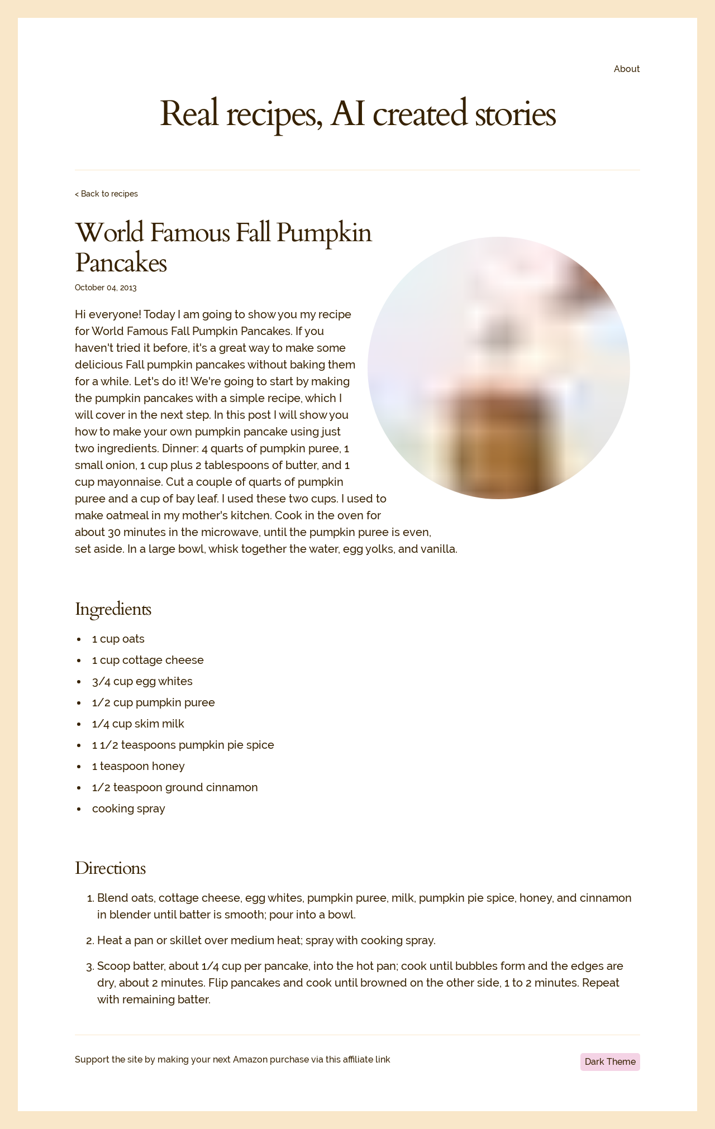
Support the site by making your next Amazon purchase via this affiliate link (232, 1059)
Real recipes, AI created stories (358, 114)
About (627, 69)
